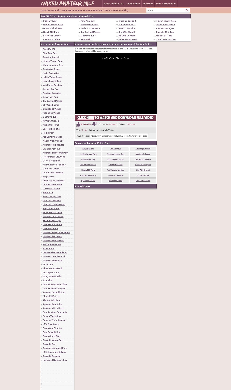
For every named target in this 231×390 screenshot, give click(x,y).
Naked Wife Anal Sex (166, 39)
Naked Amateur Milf (113, 4)
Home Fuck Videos (52, 28)
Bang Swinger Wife (52, 276)
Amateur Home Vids (52, 260)
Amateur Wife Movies (53, 240)
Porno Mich (86, 39)
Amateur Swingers (165, 28)
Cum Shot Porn (50, 228)
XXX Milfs (47, 280)
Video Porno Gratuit (52, 268)
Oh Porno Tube (88, 36)
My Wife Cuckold (126, 36)
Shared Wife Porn (51, 296)
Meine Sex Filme (164, 36)
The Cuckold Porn (52, 300)
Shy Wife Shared (126, 32)
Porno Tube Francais (53, 173)
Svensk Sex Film (126, 28)
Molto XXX (48, 192)
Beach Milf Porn (51, 32)
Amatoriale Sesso (89, 24)
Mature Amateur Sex (53, 24)
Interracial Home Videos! (55, 252)
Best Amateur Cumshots (55, 312)
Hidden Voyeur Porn (166, 21)
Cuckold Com (49, 344)
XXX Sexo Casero (51, 324)
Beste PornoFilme (51, 161)
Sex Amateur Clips (52, 220)
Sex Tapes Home (51, 272)
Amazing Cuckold (127, 21)
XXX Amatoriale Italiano (54, 352)
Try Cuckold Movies (90, 32)
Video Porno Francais (53, 181)
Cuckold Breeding (52, 356)
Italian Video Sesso (165, 24)
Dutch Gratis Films (52, 336)
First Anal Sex (88, 21)
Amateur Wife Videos (53, 308)
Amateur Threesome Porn (55, 153)
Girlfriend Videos (51, 169)
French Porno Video (52, 212)
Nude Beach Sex (126, 24)
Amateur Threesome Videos (56, 232)
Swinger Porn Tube (52, 149)
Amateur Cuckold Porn (54, 292)
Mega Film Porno (51, 208)
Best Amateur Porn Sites (55, 284)
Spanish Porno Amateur (54, 320)
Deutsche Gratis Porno (54, 204)
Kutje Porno (49, 177)
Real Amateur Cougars (54, 288)
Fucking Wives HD (52, 244)
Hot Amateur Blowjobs (54, 157)
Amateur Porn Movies (53, 145)
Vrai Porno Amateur (90, 28)
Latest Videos (133, 4)
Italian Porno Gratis (127, 39)
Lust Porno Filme (51, 39)
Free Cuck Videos (52, 36)
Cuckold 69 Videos (165, 32)
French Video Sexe (52, 316)
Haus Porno (49, 248)
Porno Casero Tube (52, 184)
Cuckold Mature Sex (53, 340)
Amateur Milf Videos (105, 130)
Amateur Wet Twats (52, 236)
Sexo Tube (48, 264)
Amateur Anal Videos (53, 216)
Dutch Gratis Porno (52, 224)
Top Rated (148, 4)
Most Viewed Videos (166, 4)
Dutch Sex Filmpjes (52, 328)
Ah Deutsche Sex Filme (54, 165)
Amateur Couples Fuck (54, 256)
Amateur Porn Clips (52, 304)
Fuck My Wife (49, 21)
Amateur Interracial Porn (55, 348)
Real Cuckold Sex (51, 332)
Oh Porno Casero (51, 188)
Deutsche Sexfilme (52, 200)
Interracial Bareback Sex (55, 360)
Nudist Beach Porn (52, 196)
